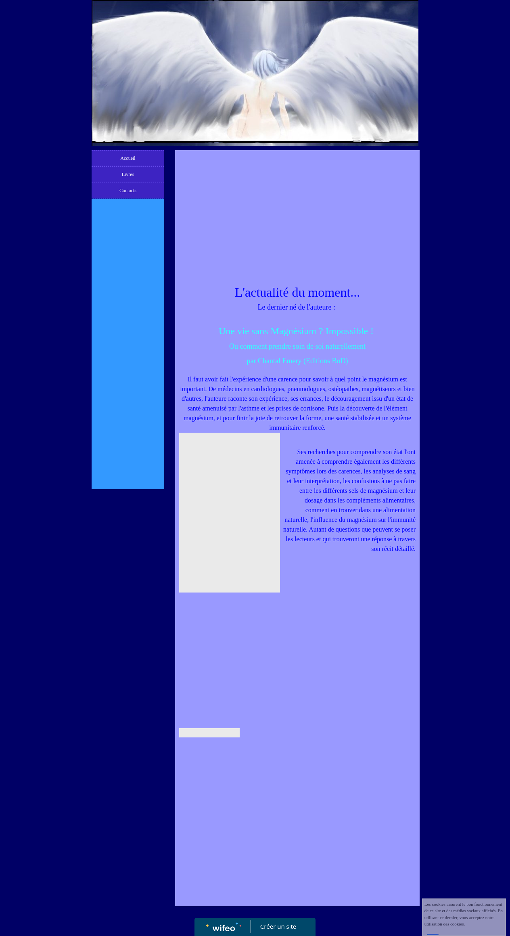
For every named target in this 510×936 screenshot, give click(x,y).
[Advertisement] (128, 364)
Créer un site (278, 926)
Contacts (127, 190)
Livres (128, 174)
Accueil (127, 158)
